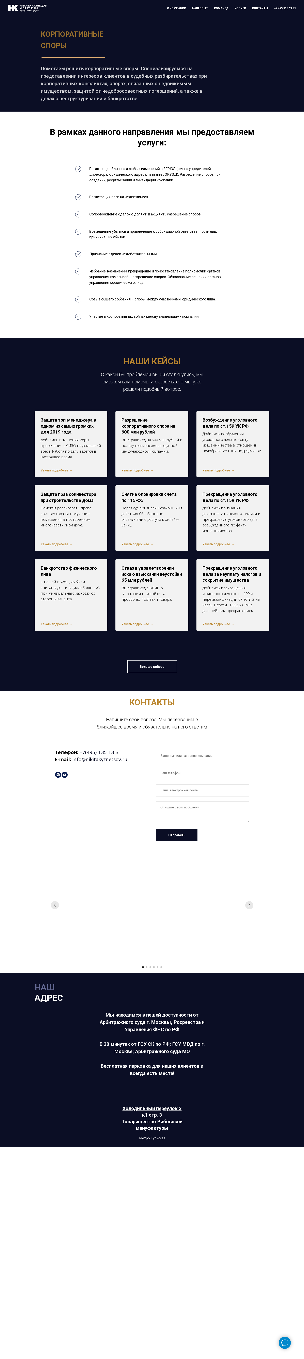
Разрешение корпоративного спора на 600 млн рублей (148, 426)
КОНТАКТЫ (260, 8)
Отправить (176, 835)
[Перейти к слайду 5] (157, 967)
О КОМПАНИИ (176, 8)
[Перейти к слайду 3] (150, 967)
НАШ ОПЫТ (200, 8)
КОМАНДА (221, 8)
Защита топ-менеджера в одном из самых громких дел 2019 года (68, 426)
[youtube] (65, 775)
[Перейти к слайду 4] (154, 967)
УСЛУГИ (240, 8)
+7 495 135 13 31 (285, 8)
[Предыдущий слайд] (55, 905)
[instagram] (58, 775)
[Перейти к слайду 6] (161, 967)
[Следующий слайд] (249, 905)
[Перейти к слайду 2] (146, 967)
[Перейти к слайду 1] (143, 967)
